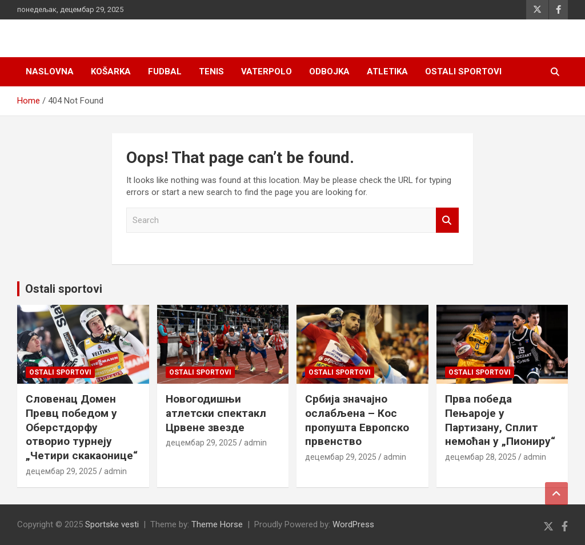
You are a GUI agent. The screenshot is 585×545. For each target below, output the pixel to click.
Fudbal (165, 71)
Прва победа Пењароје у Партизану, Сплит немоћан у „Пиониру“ (500, 420)
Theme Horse (217, 524)
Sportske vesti (112, 524)
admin (115, 471)
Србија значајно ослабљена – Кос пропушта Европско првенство (357, 420)
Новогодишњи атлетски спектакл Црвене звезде (216, 412)
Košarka (111, 71)
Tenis (211, 71)
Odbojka (329, 71)
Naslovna (50, 71)
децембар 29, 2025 (61, 471)
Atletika (387, 71)
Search (447, 220)
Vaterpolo (266, 71)
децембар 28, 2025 (480, 457)
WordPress (353, 524)
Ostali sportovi (463, 71)
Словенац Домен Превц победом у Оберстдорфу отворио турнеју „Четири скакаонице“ (82, 427)
